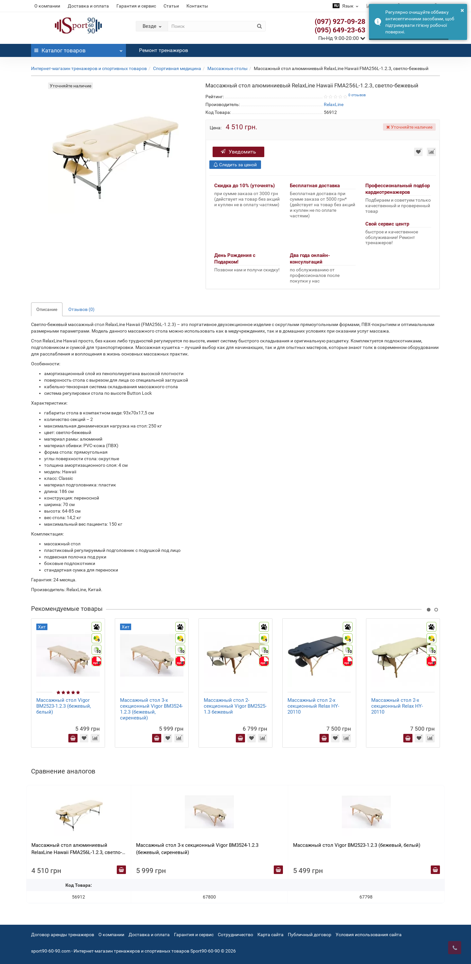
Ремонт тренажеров (163, 50)
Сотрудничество (235, 934)
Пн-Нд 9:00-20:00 (341, 38)
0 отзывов (357, 95)
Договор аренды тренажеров (62, 934)
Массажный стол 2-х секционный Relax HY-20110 (313, 706)
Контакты (197, 6)
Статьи (171, 6)
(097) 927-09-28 (340, 22)
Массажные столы (227, 68)
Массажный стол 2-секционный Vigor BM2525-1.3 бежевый (235, 706)
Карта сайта (270, 934)
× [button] (462, 10)
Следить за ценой (235, 164)
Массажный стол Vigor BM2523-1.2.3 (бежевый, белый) (63, 706)
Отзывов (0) (81, 309)
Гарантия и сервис (136, 6)
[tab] (235, 457)
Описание (46, 309)
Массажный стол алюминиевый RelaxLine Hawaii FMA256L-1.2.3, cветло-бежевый (76, 849)
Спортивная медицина (177, 68)
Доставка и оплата (88, 6)
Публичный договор (309, 934)
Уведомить (238, 152)
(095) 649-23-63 (340, 30)
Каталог (78, 49)
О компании (47, 6)
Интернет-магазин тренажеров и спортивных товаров (89, 68)
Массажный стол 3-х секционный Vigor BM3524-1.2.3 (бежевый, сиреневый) (151, 709)
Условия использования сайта (369, 934)
